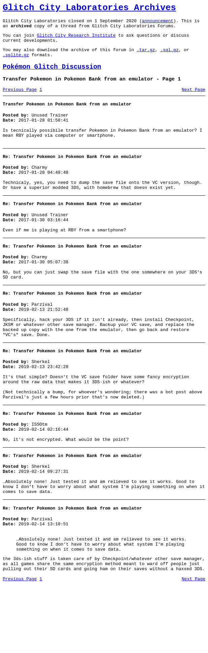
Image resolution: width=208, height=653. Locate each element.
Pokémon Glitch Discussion (52, 75)
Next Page (193, 101)
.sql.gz (169, 57)
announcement (157, 24)
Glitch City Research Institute (76, 40)
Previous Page (20, 101)
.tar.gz (146, 57)
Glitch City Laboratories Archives (89, 9)
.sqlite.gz (16, 63)
